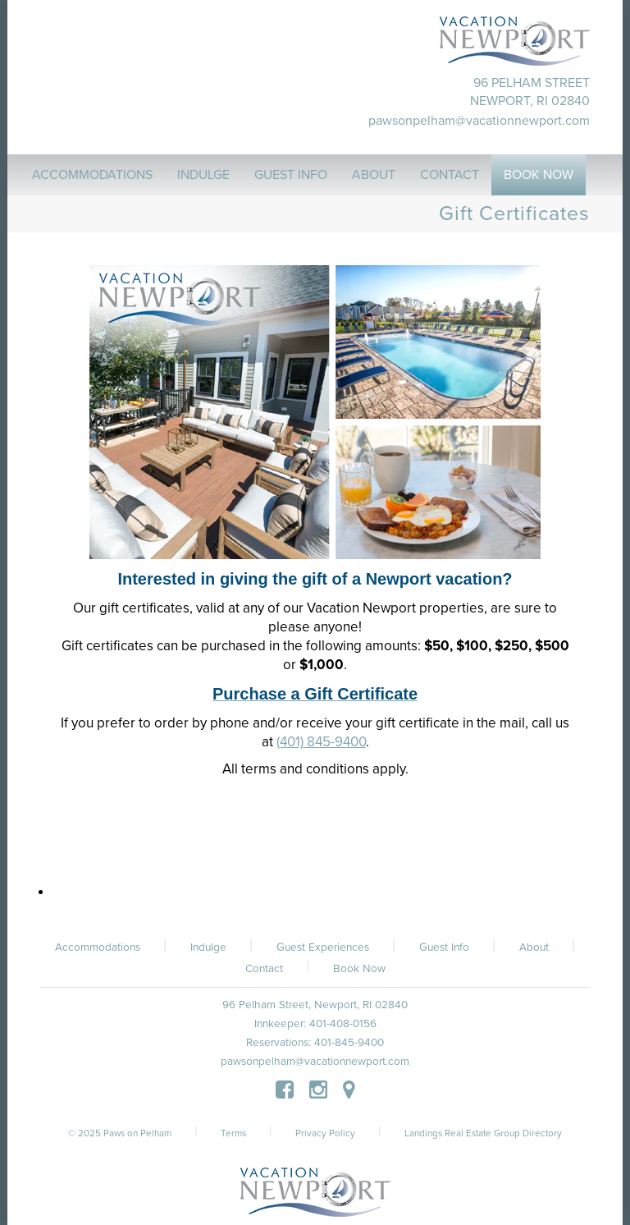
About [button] (373, 175)
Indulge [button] (203, 175)
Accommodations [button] (92, 175)
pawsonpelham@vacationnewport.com (479, 120)
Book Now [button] (538, 175)
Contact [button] (449, 175)
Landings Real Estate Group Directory (483, 1133)
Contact (264, 968)
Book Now (359, 968)
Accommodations (97, 947)
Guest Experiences (322, 947)
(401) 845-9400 (321, 741)
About (534, 947)
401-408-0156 (343, 1023)
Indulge (208, 947)
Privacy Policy (325, 1133)
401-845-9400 (349, 1042)
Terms (233, 1133)
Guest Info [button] (290, 175)
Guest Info (444, 947)
